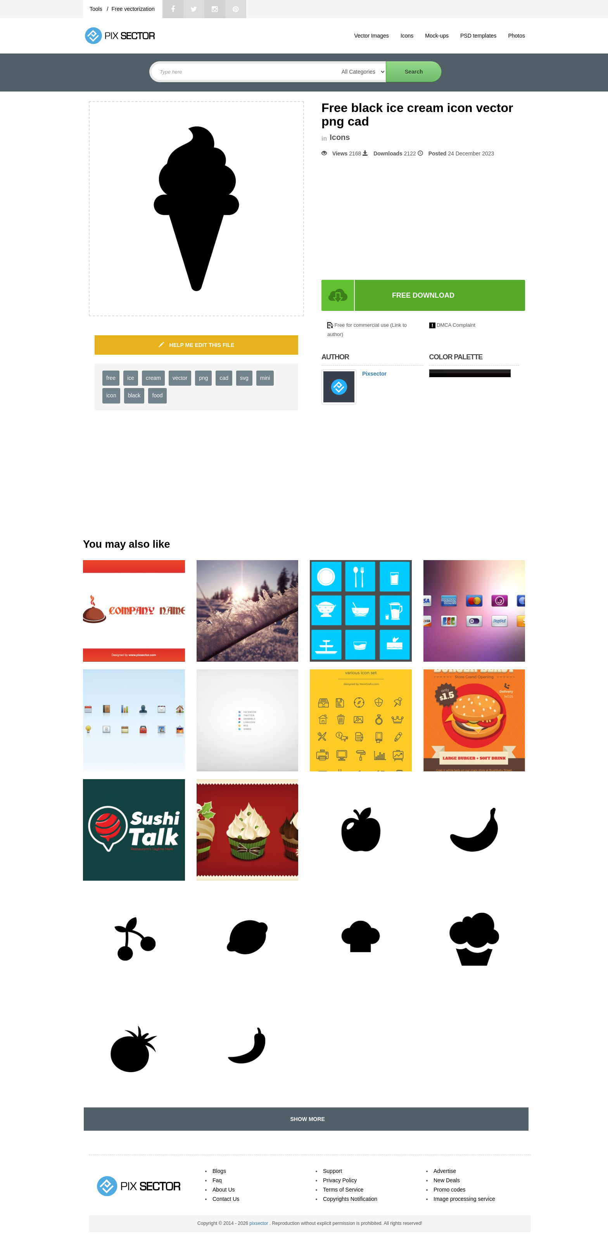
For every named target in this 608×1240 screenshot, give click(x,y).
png (203, 378)
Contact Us (225, 1199)
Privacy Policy (340, 1180)
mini (265, 378)
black (134, 395)
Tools (97, 9)
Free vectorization (132, 9)
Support (332, 1171)
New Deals (447, 1180)
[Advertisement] (386, 218)
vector (180, 378)
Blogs (219, 1171)
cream (153, 378)
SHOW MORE (306, 1119)
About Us (223, 1190)
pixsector (259, 1223)
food (157, 395)
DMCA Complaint (456, 325)
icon (111, 395)
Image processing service (464, 1199)
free (111, 378)
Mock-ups (437, 36)
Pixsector (374, 374)
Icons (407, 36)
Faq (217, 1180)
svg (244, 378)
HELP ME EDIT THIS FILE (197, 345)
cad (223, 378)
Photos (516, 36)
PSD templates (478, 36)
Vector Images (371, 36)
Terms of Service (343, 1190)
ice (130, 378)
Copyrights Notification (350, 1199)
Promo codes (449, 1190)
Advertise (445, 1171)
